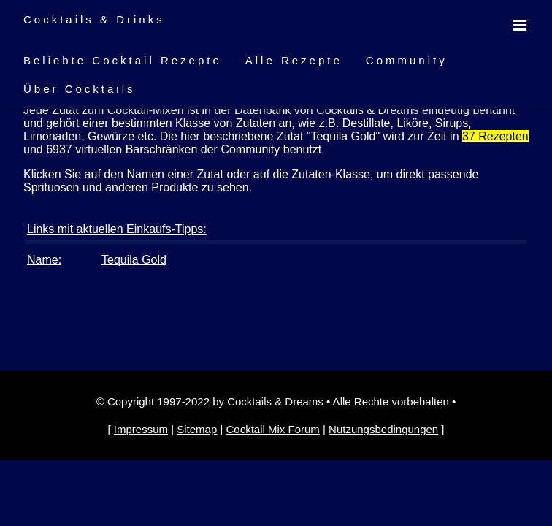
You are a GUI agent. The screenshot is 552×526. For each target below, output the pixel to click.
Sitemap (197, 429)
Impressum (141, 429)
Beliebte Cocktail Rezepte (122, 60)
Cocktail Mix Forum (272, 429)
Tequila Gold (133, 260)
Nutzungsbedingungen (383, 429)
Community (407, 60)
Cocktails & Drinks (94, 19)
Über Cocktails (79, 89)
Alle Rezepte (293, 60)
